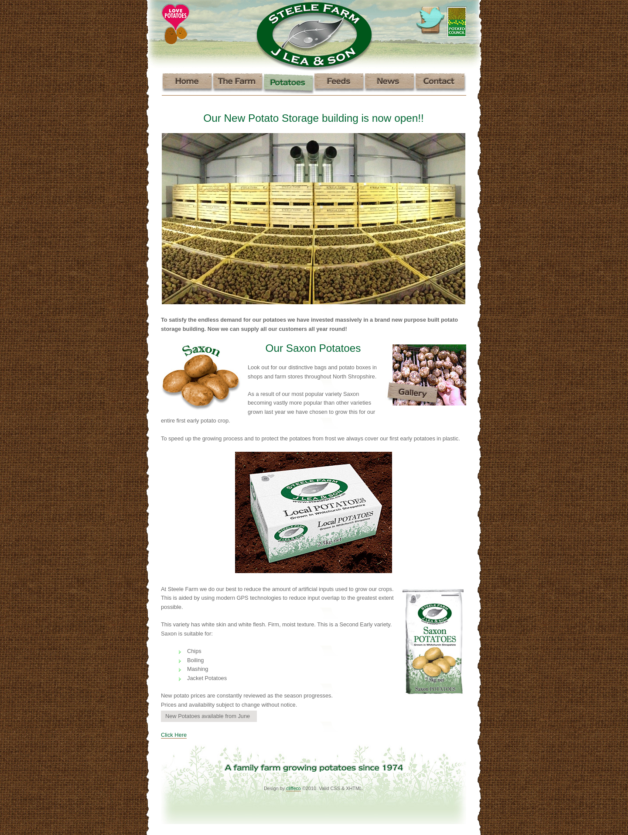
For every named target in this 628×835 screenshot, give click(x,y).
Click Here (174, 735)
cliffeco (293, 788)
